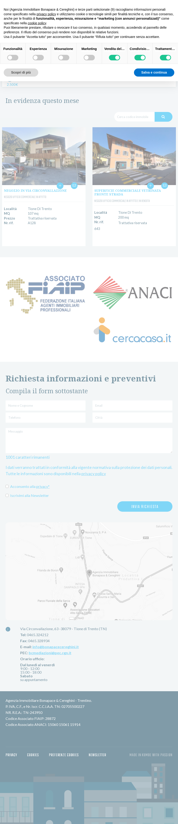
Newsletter (97, 751)
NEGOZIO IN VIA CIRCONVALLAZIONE (35, 191)
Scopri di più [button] (21, 72)
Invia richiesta (145, 507)
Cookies (33, 751)
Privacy (11, 751)
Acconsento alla (28, 486)
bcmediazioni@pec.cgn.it (50, 649)
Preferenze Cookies (64, 751)
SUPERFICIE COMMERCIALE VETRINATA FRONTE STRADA (127, 193)
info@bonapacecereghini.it (55, 643)
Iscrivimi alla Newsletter (27, 495)
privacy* (43, 486)
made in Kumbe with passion (151, 751)
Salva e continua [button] (154, 72)
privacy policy (93, 473)
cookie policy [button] (37, 23)
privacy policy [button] (46, 14)
